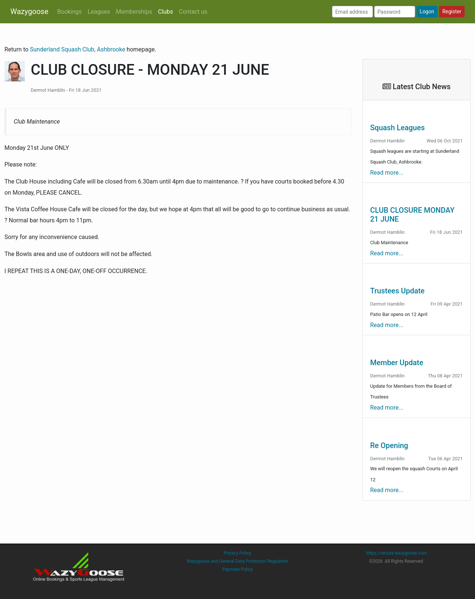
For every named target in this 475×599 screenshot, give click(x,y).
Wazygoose (29, 11)
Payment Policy (237, 569)
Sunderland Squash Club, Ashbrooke (78, 49)
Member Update (396, 362)
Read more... (387, 172)
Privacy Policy (237, 553)
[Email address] (352, 11)
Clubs (165, 11)
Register (451, 11)
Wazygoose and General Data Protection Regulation (237, 561)
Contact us (193, 11)
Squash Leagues (397, 127)
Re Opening (389, 445)
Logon (427, 11)
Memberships (134, 11)
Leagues (99, 11)
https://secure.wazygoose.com (396, 553)
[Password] (394, 11)
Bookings (69, 11)
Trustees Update (397, 290)
